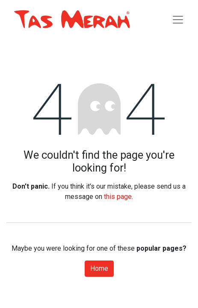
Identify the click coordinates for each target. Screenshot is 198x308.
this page (118, 196)
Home (99, 268)
